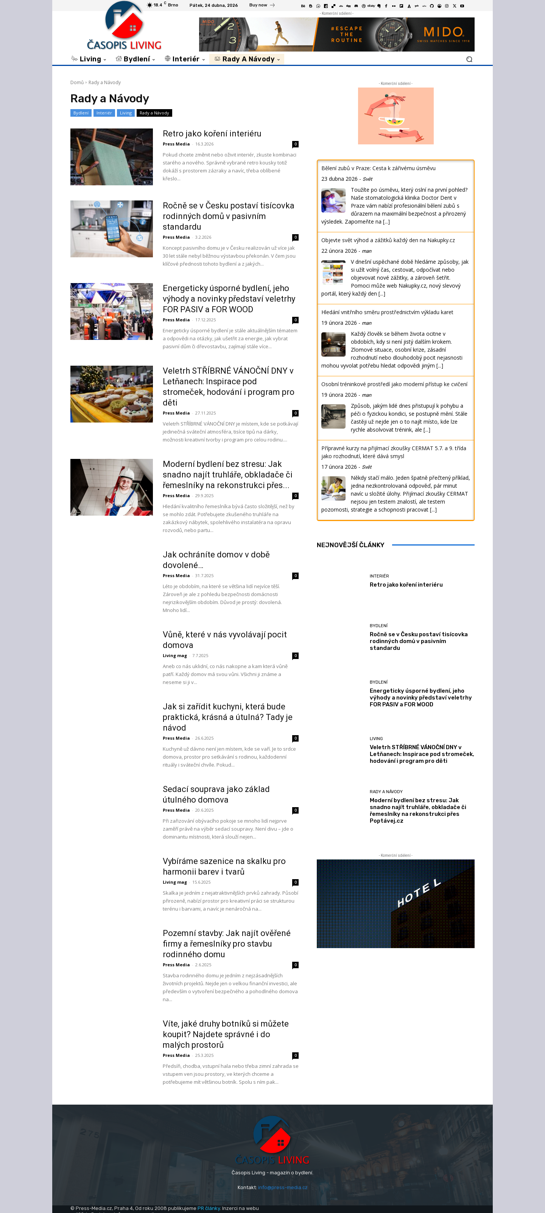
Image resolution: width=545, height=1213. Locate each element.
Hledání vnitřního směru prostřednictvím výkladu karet (387, 312)
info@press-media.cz (283, 1187)
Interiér (104, 113)
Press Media (176, 144)
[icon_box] (262, 6)
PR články (209, 1208)
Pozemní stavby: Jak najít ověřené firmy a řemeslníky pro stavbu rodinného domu (227, 943)
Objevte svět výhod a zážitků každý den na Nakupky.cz (388, 240)
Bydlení (81, 113)
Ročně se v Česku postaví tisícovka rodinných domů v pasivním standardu (228, 216)
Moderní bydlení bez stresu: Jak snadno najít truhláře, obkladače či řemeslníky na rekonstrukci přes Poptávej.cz (418, 810)
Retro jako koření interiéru (212, 133)
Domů (77, 82)
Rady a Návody (154, 113)
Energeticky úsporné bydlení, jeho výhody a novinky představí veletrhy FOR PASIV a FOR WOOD (229, 298)
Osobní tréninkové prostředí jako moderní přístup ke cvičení (394, 384)
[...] (386, 221)
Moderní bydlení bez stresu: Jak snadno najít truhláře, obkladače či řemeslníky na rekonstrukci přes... (228, 474)
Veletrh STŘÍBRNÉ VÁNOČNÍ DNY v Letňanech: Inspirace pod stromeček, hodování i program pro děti (422, 754)
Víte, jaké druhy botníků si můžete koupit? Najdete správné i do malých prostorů (226, 1034)
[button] (469, 58)
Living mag (175, 655)
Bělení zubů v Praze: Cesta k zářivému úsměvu (378, 168)
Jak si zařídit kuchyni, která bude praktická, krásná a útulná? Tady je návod (228, 717)
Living (126, 113)
